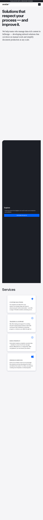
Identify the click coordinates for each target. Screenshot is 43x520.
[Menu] (39, 4)
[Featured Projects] (21, 215)
